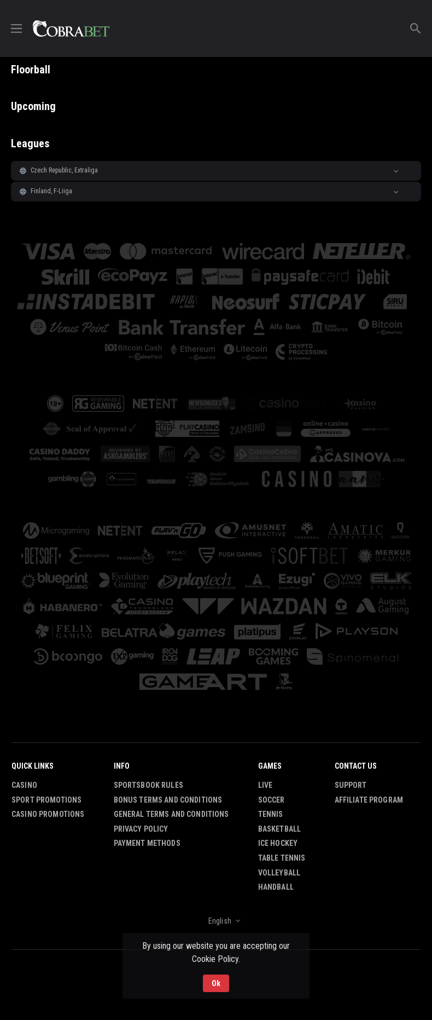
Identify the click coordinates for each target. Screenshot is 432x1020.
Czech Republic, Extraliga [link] (64, 170)
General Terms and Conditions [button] (171, 814)
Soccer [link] (271, 800)
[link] (71, 28)
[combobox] (216, 921)
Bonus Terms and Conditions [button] (168, 800)
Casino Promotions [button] (47, 814)
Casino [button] (24, 785)
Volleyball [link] (279, 872)
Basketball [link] (279, 829)
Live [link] (265, 785)
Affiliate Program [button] (369, 800)
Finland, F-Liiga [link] (51, 191)
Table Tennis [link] (282, 858)
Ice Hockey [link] (277, 843)
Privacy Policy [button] (141, 829)
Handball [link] (276, 887)
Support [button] (351, 785)
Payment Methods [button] (147, 843)
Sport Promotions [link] (46, 800)
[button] (216, 171)
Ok (216, 983)
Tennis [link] (270, 814)
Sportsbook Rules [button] (148, 785)
